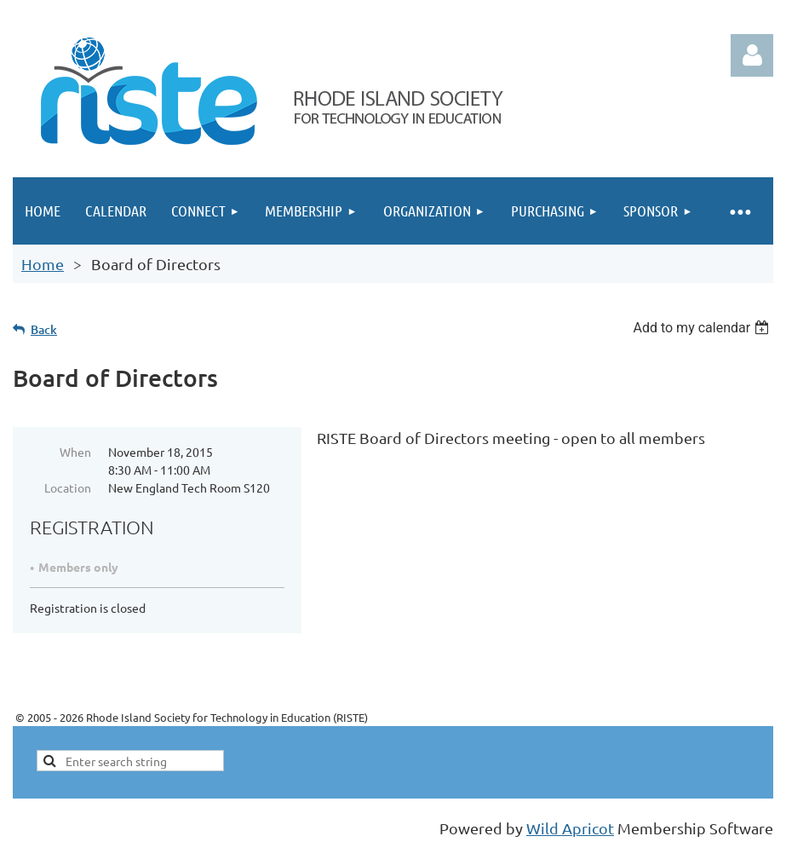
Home (42, 264)
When (75, 451)
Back (44, 329)
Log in (752, 55)
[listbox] (703, 327)
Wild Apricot (570, 828)
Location (67, 487)
